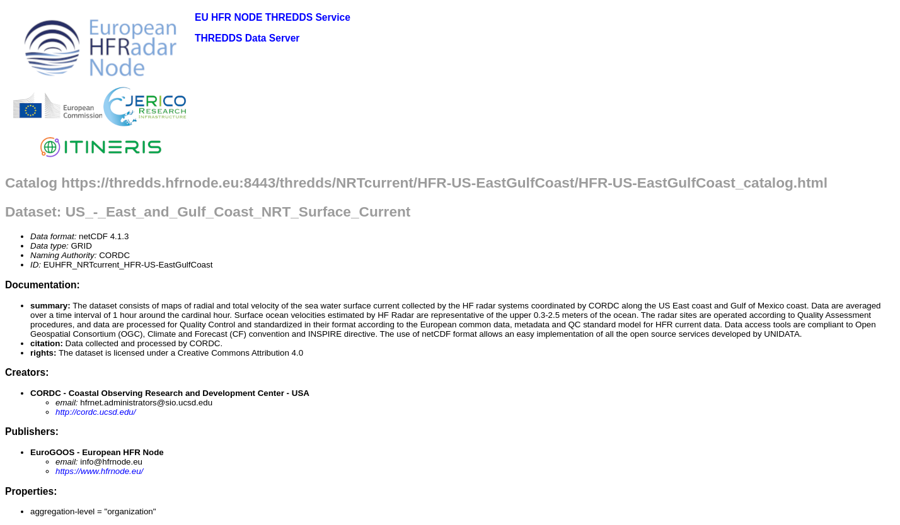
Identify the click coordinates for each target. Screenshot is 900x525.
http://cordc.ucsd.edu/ (95, 412)
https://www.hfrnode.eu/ (99, 471)
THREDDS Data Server (247, 38)
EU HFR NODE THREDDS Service (272, 17)
